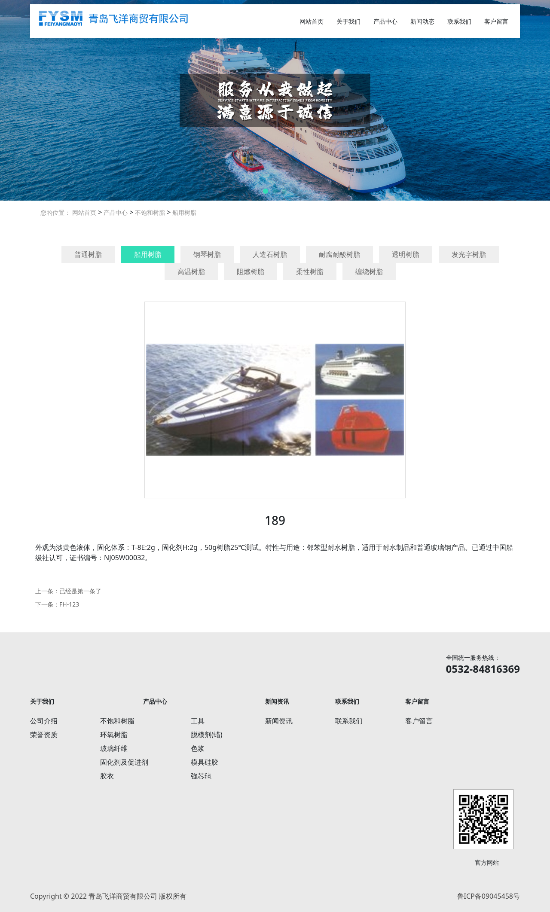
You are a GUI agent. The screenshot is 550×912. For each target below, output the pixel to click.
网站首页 (311, 21)
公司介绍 (44, 721)
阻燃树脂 (250, 271)
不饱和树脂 (149, 212)
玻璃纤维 (114, 748)
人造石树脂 (270, 254)
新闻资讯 (279, 721)
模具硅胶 (204, 762)
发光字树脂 (469, 254)
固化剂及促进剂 (124, 762)
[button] (265, 191)
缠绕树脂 (369, 271)
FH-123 (69, 604)
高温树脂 (191, 271)
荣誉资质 (44, 734)
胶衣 (107, 776)
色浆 (198, 748)
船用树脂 (183, 212)
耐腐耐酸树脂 (339, 254)
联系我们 (459, 21)
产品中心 (385, 21)
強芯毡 (201, 776)
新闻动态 (422, 21)
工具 (198, 721)
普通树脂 (88, 254)
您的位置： (55, 212)
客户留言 (496, 21)
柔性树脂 (310, 271)
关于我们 (348, 21)
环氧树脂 (114, 734)
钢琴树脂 (207, 254)
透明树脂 (405, 254)
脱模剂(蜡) (207, 734)
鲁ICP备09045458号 (488, 896)
